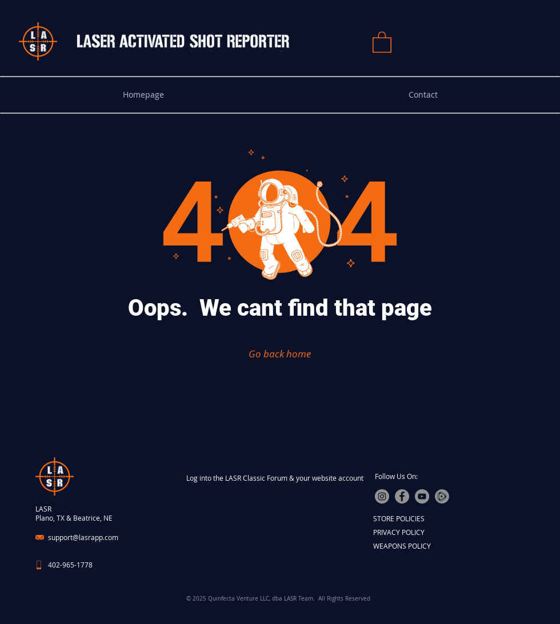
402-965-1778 (70, 564)
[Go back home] (279, 353)
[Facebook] (402, 496)
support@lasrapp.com (83, 537)
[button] (382, 41)
